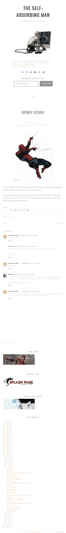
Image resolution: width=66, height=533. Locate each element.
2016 (7, 441)
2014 (7, 445)
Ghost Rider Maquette (14, 479)
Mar (8, 519)
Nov (8, 459)
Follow (46, 84)
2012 (7, 449)
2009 (7, 455)
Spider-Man (45, 125)
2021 (7, 430)
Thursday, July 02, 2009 (28, 235)
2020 (7, 432)
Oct (8, 461)
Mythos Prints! (11, 493)
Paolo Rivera (13, 263)
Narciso (11, 274)
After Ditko (10, 471)
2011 (7, 451)
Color (25, 125)
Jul (8, 467)
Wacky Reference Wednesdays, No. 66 (19, 473)
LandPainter (13, 235)
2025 (7, 422)
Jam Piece (10, 469)
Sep (8, 463)
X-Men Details (11, 481)
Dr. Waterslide (11, 477)
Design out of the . (54, 531)
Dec (8, 457)
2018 (7, 436)
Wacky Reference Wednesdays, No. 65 (19, 483)
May (8, 515)
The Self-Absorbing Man (33, 11)
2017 (7, 439)
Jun (8, 513)
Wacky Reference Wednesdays (24, 64)
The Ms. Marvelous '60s (14, 499)
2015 (7, 443)
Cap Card (10, 485)
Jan (8, 523)
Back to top (8, 342)
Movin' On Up (11, 475)
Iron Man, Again (12, 487)
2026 (7, 420)
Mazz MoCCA (11, 491)
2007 (7, 527)
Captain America (12, 489)
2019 (7, 434)
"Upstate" (10, 497)
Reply (10, 240)
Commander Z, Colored (14, 507)
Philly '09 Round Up (13, 509)
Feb (8, 521)
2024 (7, 424)
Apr (8, 517)
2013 (7, 447)
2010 (7, 453)
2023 (7, 426)
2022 (7, 428)
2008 (7, 525)
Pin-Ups (37, 125)
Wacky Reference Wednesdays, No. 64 (19, 495)
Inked (30, 125)
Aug (8, 465)
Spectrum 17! (11, 505)
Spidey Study (11, 511)
